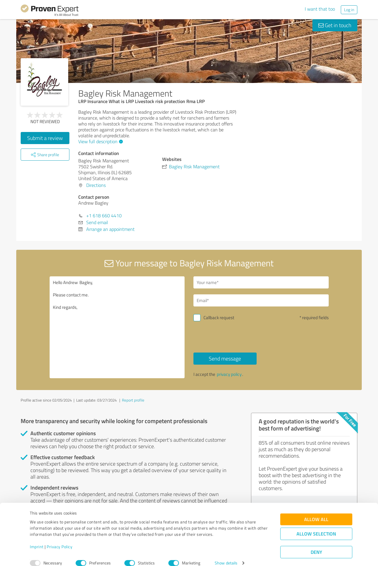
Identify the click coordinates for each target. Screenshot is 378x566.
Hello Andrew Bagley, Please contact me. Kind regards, (117, 327)
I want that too (320, 9)
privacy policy (229, 374)
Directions (96, 185)
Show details (226, 555)
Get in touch (334, 25)
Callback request (218, 317)
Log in (349, 9)
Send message (225, 358)
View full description (99, 141)
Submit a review (45, 137)
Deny (316, 544)
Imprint (37, 538)
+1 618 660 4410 (104, 215)
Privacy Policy (59, 538)
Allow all (316, 511)
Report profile (133, 400)
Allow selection (316, 525)
